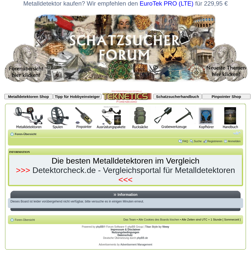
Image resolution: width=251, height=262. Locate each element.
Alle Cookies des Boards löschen (158, 219)
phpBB (100, 226)
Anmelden (234, 141)
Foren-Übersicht (25, 134)
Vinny (165, 226)
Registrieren (214, 141)
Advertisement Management (136, 244)
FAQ (185, 141)
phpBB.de (142, 238)
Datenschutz (124, 235)
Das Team (129, 219)
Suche (198, 141)
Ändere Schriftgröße (237, 133)
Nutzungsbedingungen (125, 232)
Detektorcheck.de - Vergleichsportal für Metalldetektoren (134, 170)
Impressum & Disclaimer (125, 229)
